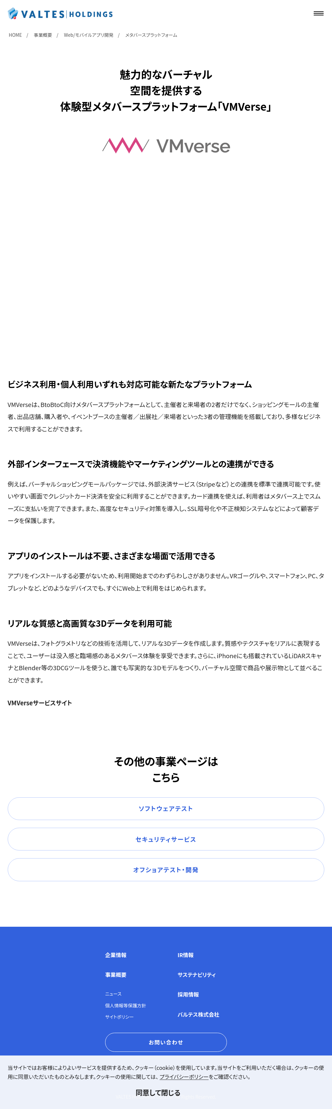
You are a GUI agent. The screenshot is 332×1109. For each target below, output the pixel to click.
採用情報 (188, 994)
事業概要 (115, 975)
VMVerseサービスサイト (40, 702)
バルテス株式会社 (198, 1014)
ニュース (113, 993)
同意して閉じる (157, 1092)
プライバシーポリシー (184, 1077)
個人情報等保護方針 (125, 1005)
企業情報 (115, 955)
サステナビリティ (197, 975)
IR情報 (186, 955)
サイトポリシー (119, 1016)
